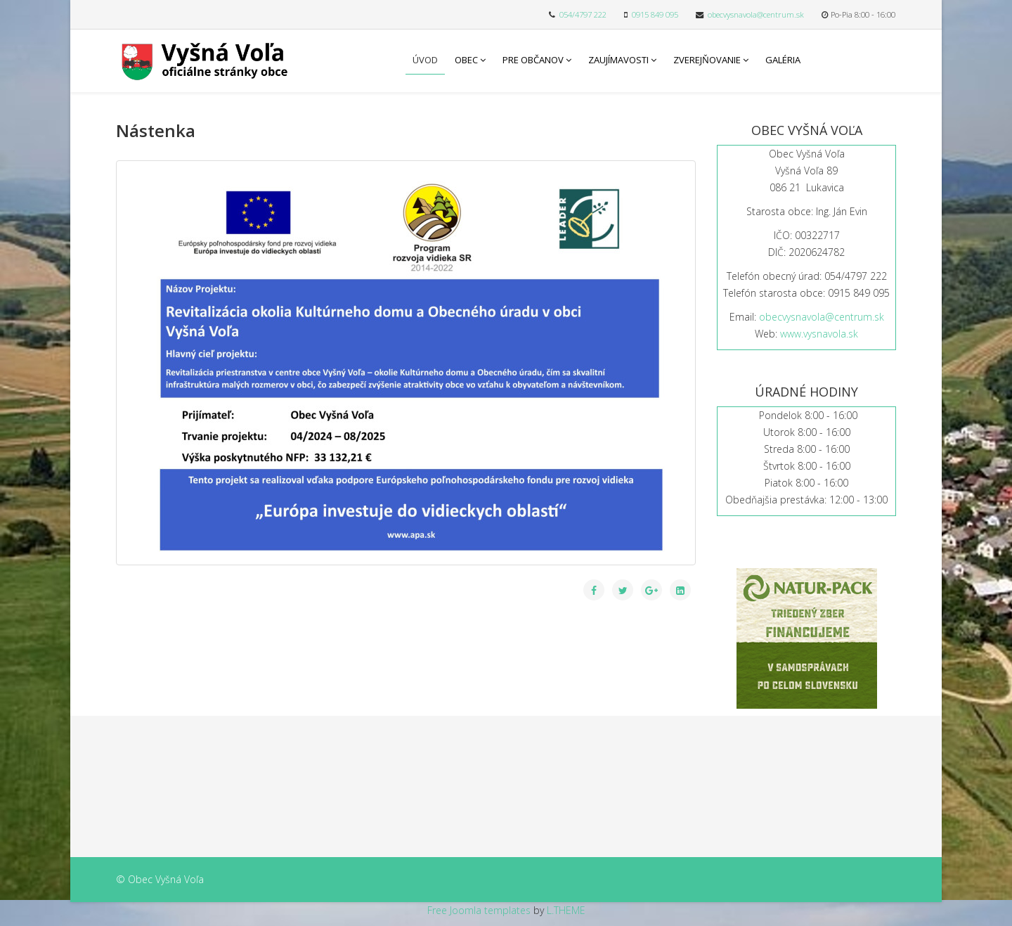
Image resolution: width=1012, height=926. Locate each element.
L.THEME (566, 910)
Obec (466, 59)
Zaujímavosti (618, 59)
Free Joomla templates (479, 910)
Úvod (425, 59)
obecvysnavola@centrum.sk (756, 14)
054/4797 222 (582, 14)
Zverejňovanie (707, 59)
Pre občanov (533, 59)
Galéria (782, 59)
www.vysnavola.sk (819, 333)
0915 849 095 (655, 14)
